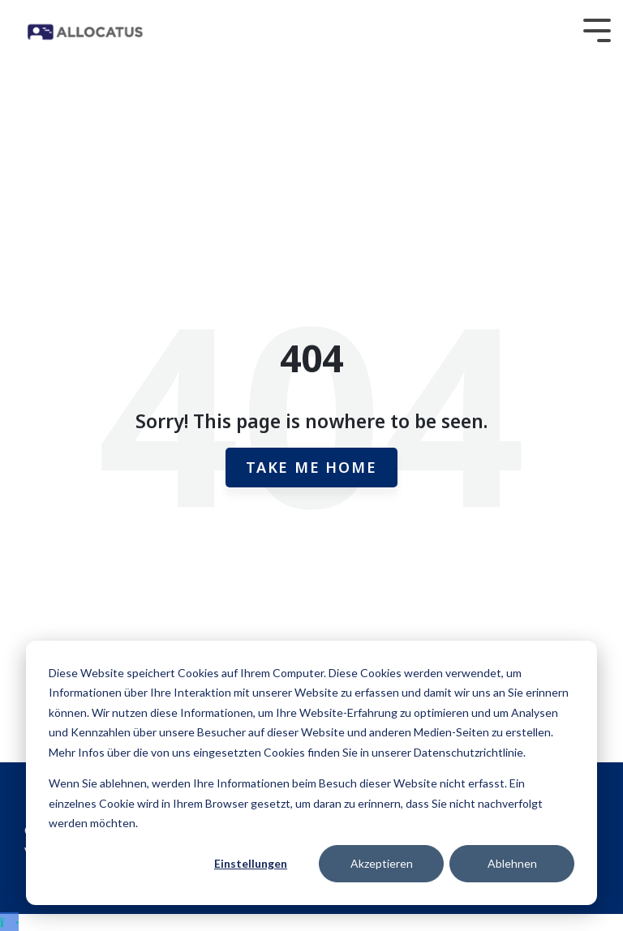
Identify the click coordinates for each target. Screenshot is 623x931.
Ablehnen (512, 863)
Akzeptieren (381, 863)
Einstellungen (250, 863)
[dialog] (311, 773)
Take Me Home (311, 467)
